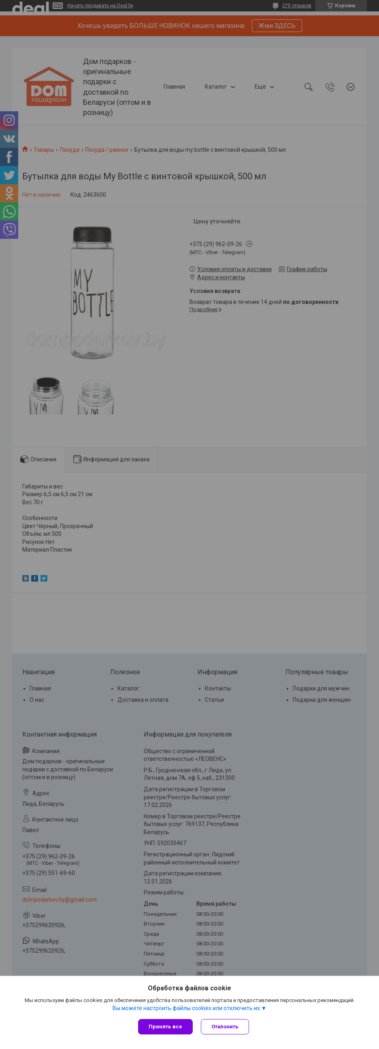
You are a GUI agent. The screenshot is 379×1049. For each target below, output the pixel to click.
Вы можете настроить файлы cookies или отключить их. (187, 1008)
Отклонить (224, 1027)
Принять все (165, 1027)
